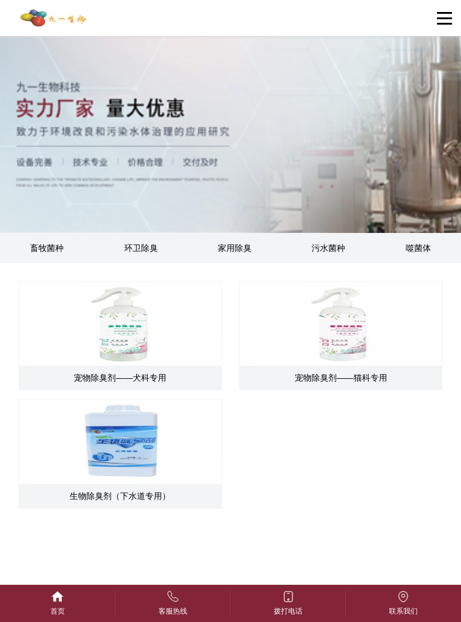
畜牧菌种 (47, 248)
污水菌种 (328, 248)
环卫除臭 (141, 248)
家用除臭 (235, 248)
